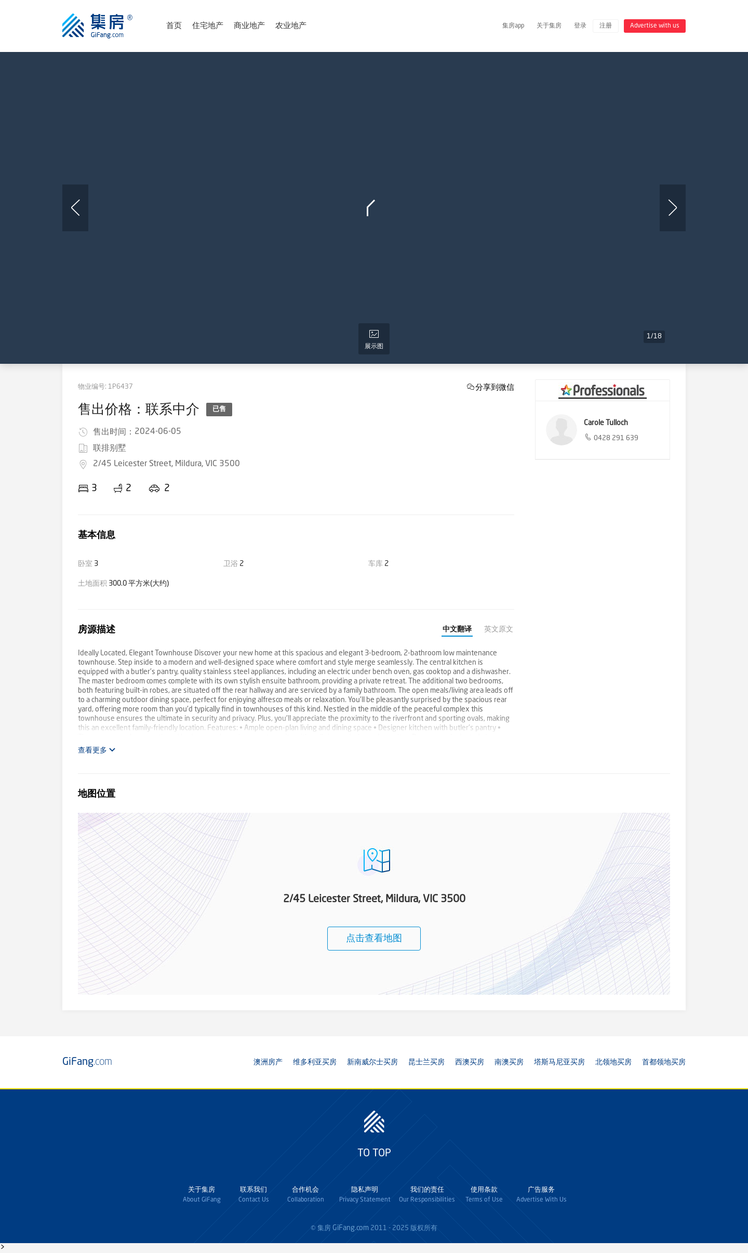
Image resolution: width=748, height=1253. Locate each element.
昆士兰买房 (426, 1062)
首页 (174, 26)
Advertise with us (654, 26)
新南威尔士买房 (372, 1062)
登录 (580, 26)
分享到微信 (494, 387)
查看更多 (97, 750)
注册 (605, 26)
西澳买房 (469, 1062)
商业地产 (249, 26)
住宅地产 (207, 26)
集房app (513, 26)
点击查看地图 (374, 938)
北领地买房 (613, 1062)
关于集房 (549, 26)
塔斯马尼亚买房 (559, 1062)
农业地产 (290, 26)
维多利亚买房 (315, 1062)
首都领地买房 (664, 1062)
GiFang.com (350, 1228)
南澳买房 (509, 1062)
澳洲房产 (268, 1062)
